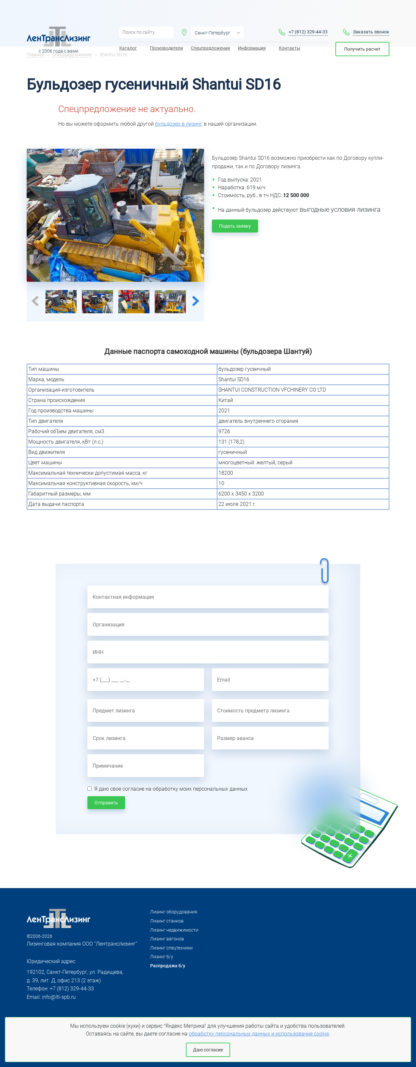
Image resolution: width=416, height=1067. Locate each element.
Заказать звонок (371, 13)
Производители (166, 29)
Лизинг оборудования (173, 911)
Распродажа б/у (167, 965)
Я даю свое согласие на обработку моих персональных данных (171, 789)
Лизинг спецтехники (171, 947)
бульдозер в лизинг (178, 124)
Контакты (289, 29)
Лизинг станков (167, 920)
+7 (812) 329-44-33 (308, 13)
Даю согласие (208, 1049)
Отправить (106, 802)
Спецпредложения (210, 29)
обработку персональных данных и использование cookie (259, 1034)
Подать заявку (235, 226)
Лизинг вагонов (167, 938)
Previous (35, 301)
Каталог (128, 29)
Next (195, 301)
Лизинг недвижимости (174, 930)
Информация (252, 29)
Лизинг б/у (161, 956)
